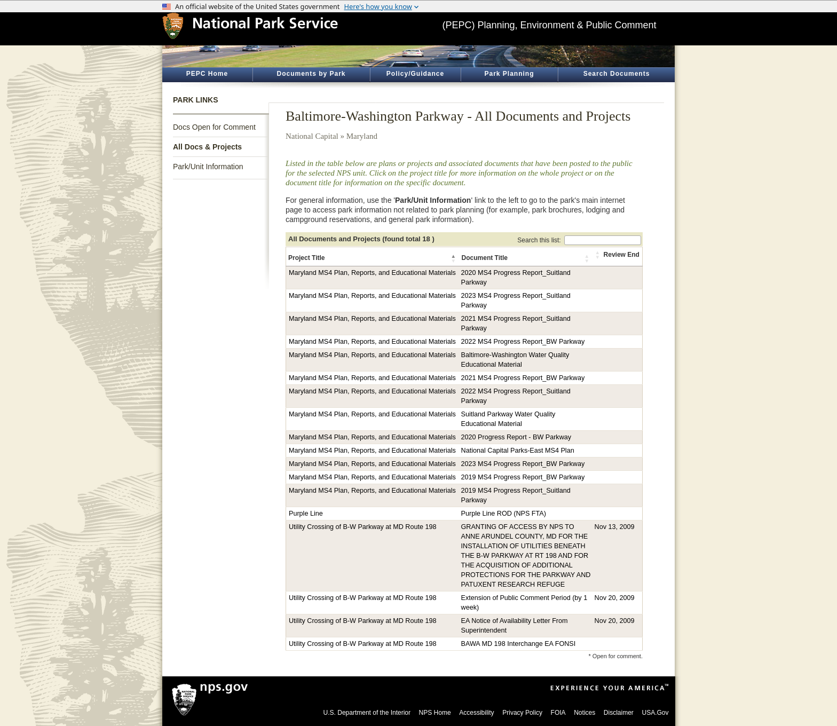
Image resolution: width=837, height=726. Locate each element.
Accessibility (476, 712)
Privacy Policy (522, 712)
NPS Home (435, 712)
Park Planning (509, 73)
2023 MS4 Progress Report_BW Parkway (523, 464)
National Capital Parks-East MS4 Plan (517, 450)
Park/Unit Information (208, 166)
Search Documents (616, 73)
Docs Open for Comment (214, 127)
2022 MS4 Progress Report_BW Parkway (523, 341)
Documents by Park (311, 73)
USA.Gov (655, 712)
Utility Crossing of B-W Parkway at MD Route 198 (362, 527)
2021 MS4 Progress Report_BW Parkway (523, 378)
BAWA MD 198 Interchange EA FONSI (518, 644)
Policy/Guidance (415, 73)
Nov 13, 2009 (615, 527)
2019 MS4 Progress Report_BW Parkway (523, 477)
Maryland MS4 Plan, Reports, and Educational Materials (372, 273)
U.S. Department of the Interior (366, 712)
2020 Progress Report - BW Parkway (516, 437)
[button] (454, 258)
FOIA (558, 712)
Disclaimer (619, 712)
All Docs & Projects (207, 147)
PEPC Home (207, 73)
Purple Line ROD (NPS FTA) (503, 513)
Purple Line (306, 513)
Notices (584, 712)
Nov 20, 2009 (615, 598)
